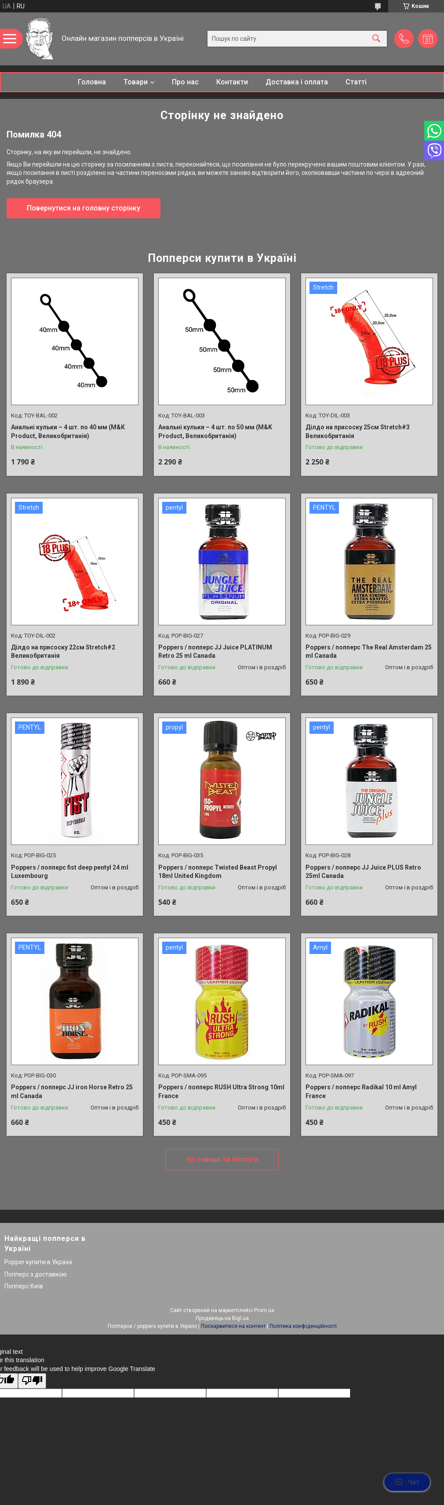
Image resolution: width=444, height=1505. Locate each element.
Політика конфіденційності (303, 1326)
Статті (356, 82)
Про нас (185, 82)
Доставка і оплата (297, 82)
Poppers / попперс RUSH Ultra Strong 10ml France (221, 1091)
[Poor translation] (32, 1381)
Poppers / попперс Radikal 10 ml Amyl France (361, 1091)
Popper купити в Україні (38, 1262)
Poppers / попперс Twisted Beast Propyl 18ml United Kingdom (217, 872)
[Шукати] (376, 39)
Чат (407, 1482)
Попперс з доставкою (35, 1274)
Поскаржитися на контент (233, 1326)
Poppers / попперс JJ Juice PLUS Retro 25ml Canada (363, 872)
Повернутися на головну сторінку (83, 208)
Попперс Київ (23, 1286)
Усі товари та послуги (222, 1159)
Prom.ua (264, 1310)
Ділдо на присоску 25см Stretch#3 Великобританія (358, 431)
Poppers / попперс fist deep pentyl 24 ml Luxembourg (69, 872)
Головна (92, 82)
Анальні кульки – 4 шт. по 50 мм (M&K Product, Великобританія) (215, 431)
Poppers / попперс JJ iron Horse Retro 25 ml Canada (72, 1091)
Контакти (232, 82)
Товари (136, 82)
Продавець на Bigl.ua (222, 1318)
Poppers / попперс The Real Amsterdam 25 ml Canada (369, 652)
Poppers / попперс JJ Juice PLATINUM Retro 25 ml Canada (215, 652)
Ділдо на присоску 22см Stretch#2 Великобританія (63, 652)
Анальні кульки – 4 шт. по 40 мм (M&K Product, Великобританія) (68, 431)
